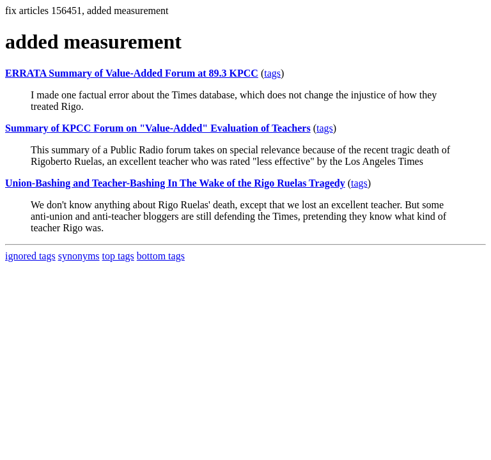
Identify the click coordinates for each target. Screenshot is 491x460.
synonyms (79, 255)
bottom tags (161, 255)
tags (272, 73)
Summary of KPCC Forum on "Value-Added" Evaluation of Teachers (158, 128)
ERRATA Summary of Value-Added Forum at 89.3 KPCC (131, 73)
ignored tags (30, 255)
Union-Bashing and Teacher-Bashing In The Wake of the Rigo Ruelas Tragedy (175, 183)
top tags (118, 255)
